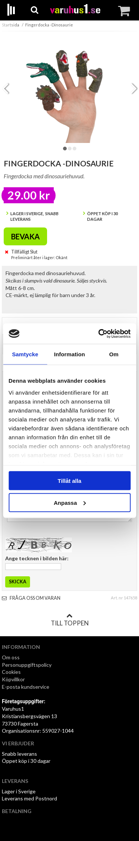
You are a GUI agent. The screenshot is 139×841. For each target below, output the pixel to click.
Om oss (11, 657)
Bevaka (25, 236)
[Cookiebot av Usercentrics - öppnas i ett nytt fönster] (98, 333)
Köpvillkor (13, 679)
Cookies (11, 672)
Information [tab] (69, 354)
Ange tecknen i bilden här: (37, 558)
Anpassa (70, 502)
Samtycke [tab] (25, 354)
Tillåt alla (70, 481)
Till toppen (70, 620)
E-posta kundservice (26, 687)
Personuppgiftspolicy (27, 665)
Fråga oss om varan (31, 598)
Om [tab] (114, 354)
